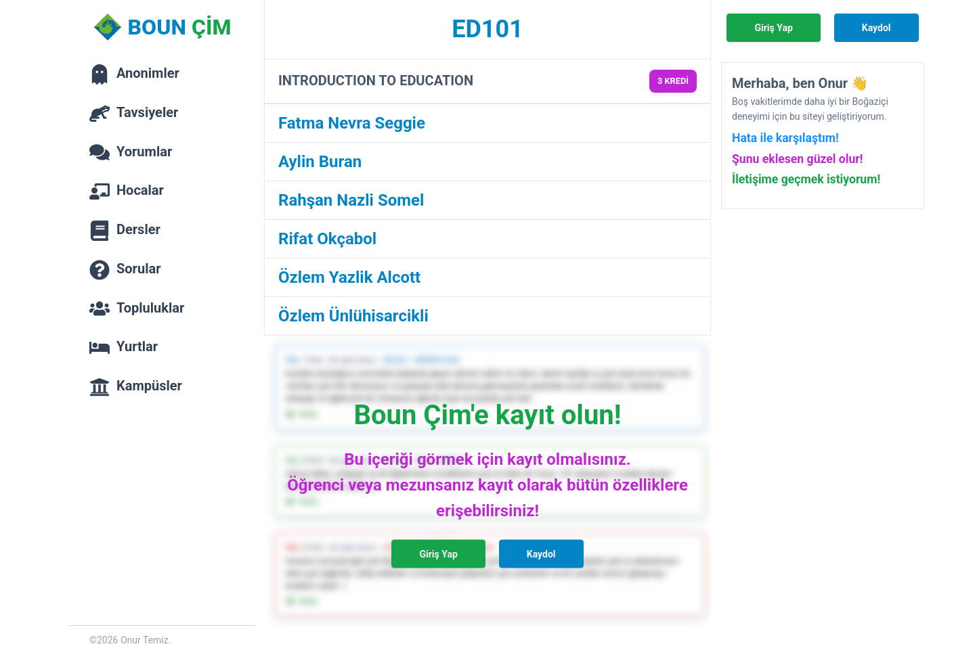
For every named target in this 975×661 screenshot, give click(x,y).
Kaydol (541, 554)
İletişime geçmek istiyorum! (806, 179)
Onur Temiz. (146, 640)
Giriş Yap (438, 554)
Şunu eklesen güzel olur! (797, 159)
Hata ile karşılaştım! (785, 138)
